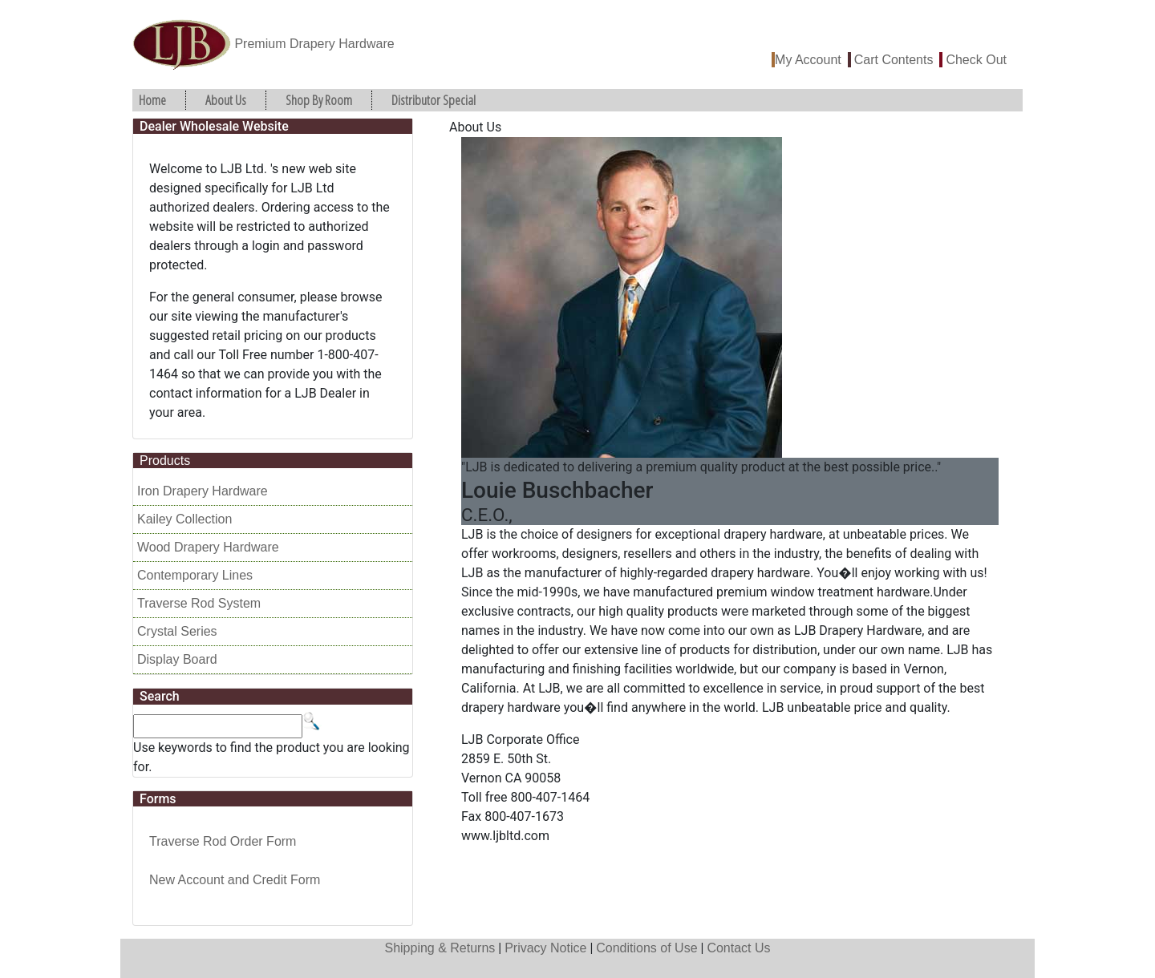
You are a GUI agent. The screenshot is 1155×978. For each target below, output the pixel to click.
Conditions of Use (646, 948)
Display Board (177, 659)
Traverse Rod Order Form (222, 841)
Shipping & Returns (439, 948)
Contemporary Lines (195, 575)
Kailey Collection (184, 519)
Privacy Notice (545, 948)
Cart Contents (894, 60)
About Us (225, 100)
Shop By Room (319, 100)
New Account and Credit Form (234, 880)
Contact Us (738, 948)
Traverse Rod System (199, 603)
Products (165, 460)
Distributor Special (433, 100)
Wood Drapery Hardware (208, 547)
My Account (808, 60)
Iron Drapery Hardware (202, 491)
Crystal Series (177, 631)
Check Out (976, 60)
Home (152, 100)
